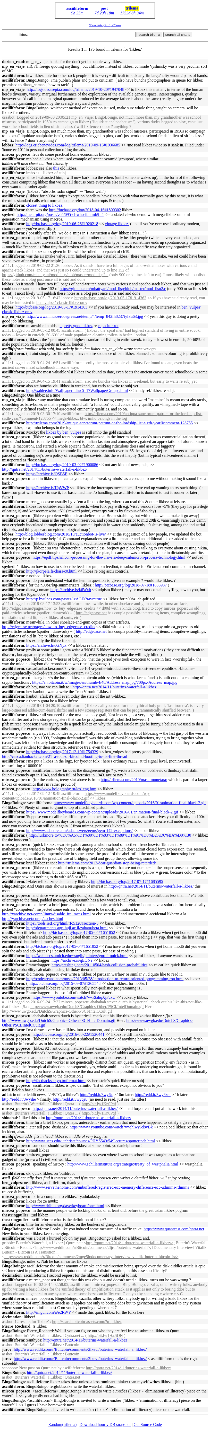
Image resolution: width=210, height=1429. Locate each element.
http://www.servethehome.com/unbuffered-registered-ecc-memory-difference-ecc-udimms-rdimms (107, 1187)
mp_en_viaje (13, 66)
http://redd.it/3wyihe (19, 1099)
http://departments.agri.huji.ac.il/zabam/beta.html (67, 928)
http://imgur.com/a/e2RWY (48, 1312)
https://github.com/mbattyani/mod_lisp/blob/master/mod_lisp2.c (55, 275)
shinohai (9, 1118)
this (56, 168)
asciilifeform (77, 8)
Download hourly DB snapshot (105, 1424)
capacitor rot (108, 325)
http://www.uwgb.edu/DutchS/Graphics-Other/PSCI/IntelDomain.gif (87, 1006)
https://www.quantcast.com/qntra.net (174, 1229)
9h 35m (77, 13)
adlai (6, 1094)
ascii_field (11, 1090)
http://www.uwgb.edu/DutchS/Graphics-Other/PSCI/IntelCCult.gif (57, 1011)
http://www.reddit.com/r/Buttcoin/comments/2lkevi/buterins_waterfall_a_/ (80, 1349)
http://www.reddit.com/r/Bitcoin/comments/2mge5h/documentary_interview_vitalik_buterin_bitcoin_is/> (91, 1257)
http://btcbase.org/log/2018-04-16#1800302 (85, 210)
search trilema (149, 35)
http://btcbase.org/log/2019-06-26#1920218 (62, 224)
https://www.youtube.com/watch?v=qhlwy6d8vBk (111, 1127)
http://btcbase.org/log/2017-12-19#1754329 (62, 752)
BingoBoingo (13, 395)
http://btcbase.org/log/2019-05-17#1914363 (110, 298)
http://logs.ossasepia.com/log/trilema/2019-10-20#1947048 (75, 89)
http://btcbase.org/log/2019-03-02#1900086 (62, 464)
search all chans (177, 35)
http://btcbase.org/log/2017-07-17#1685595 (127, 881)
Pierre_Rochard (16, 1326)
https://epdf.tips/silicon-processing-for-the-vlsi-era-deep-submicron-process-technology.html (108, 557)
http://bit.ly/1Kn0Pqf (99, 1104)
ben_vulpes (12, 1182)
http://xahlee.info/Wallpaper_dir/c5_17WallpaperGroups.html (77, 390)
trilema (131, 8)
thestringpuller (15, 1215)
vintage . (117, 224)
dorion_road (13, 61)
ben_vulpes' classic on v (61, 302)
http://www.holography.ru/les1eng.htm (64, 789)
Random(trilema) (62, 1424)
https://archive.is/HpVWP (47, 488)
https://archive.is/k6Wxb (70, 590)
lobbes (7, 145)
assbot (7, 1104)
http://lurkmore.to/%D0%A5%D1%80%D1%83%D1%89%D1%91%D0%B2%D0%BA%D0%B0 (110, 835)
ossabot (8, 117)
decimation (12, 1275)
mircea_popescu (16, 154)
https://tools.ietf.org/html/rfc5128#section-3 (62, 923)
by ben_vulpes (63, 432)
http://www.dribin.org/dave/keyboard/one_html (65, 1206)
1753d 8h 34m (132, 13)
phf (5, 724)
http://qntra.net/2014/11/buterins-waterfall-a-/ (44, 469)
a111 (6, 265)
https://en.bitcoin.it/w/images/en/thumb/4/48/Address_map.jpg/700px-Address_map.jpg (105, 682)
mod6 (7, 932)
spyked (8, 214)
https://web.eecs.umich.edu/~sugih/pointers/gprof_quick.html (77, 955)
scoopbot (9, 1368)
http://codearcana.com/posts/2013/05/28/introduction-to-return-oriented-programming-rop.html (105, 979)
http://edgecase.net (91, 613)
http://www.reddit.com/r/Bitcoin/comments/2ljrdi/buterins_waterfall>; (93, 1247)
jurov (7, 1349)
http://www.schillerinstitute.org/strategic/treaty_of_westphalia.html (122, 1164)
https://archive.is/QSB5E (47, 474)
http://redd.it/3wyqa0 (70, 1099)
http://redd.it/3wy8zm (153, 1094)
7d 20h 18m (104, 13)
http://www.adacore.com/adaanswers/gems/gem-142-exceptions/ (79, 830)
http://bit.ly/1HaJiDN (105, 1335)
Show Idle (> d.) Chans (105, 25)
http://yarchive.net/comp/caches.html (32, 918)
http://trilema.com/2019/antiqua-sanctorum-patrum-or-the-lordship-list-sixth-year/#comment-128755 (109, 423)
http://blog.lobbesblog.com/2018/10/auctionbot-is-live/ (60, 534)
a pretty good (76, 325)
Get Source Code (147, 1424)
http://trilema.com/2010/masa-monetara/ (134, 779)
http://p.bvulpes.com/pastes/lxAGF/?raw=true (64, 599)
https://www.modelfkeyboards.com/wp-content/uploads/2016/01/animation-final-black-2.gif (76, 795)
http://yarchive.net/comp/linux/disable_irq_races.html (46, 914)
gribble (8, 1243)
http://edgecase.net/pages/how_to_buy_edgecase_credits (48, 608)
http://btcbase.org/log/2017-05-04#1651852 (79, 932)
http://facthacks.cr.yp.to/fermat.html (56, 1081)
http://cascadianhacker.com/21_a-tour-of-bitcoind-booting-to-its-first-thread (64, 756)
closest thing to (44, 205)
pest (104, 8)
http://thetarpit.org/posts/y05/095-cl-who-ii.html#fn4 (59, 214)
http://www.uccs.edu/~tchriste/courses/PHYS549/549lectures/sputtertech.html (90, 1141)
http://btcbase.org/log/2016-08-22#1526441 (68, 1034)
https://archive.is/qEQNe (72, 960)
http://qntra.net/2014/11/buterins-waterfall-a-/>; (130, 1243)
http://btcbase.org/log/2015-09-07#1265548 (64, 983)
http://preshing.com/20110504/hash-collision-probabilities (99, 965)
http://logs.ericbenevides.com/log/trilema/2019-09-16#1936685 (67, 145)
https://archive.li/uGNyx (46, 645)
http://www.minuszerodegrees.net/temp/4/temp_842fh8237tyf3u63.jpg (85, 316)
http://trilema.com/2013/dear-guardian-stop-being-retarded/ (107, 863)
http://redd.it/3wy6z (96, 1094)
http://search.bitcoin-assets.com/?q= (86, 1321)
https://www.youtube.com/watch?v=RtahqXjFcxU (73, 997)
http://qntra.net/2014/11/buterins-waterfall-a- (115, 687)
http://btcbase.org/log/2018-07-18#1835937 (131, 585)
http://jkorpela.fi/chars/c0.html (51, 571)
